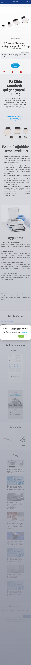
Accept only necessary (12, 336)
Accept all (21, 336)
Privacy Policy (24, 332)
